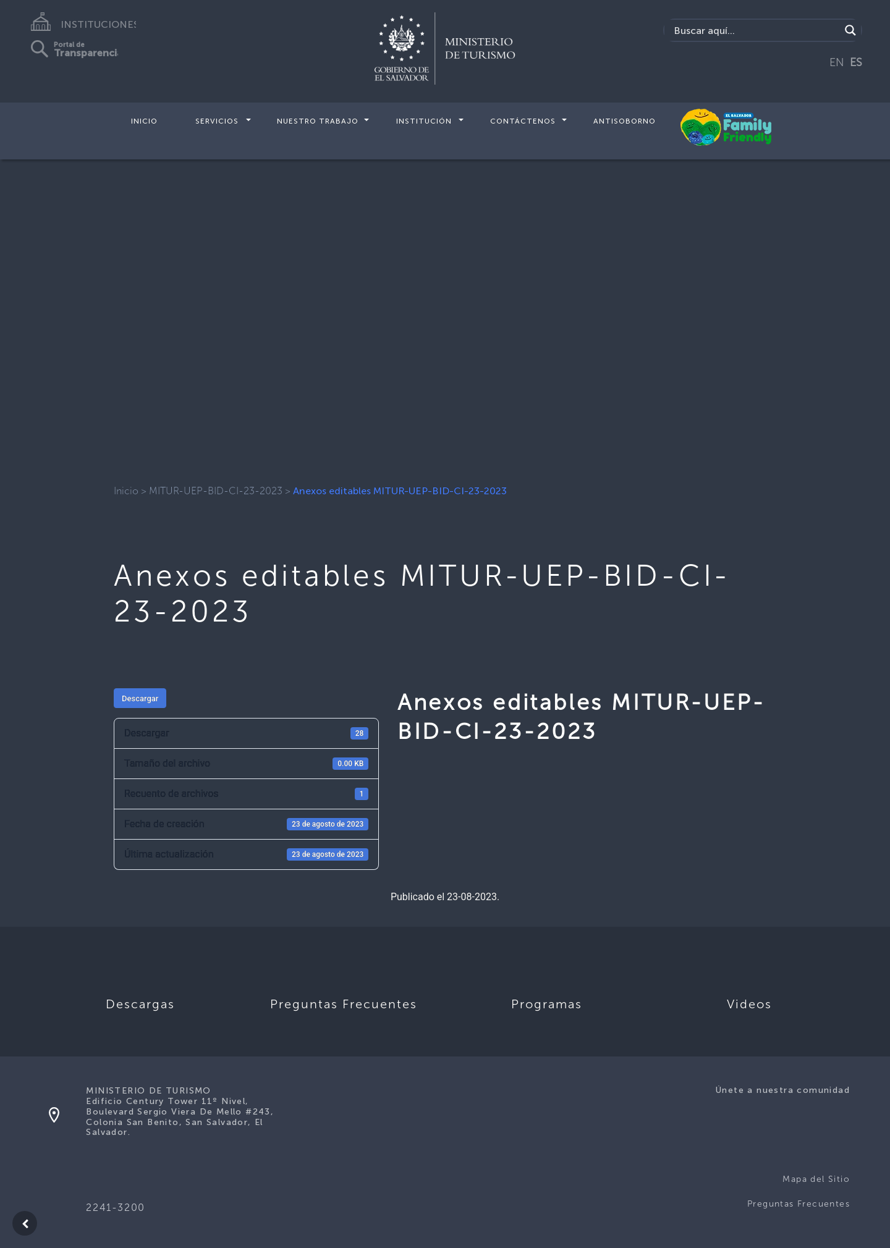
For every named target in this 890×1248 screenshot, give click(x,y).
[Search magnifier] (850, 30)
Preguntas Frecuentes (798, 1204)
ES (856, 62)
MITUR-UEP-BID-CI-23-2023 (215, 491)
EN (836, 62)
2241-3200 (115, 1207)
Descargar (140, 698)
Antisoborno (624, 121)
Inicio (144, 121)
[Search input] (755, 30)
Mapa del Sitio (816, 1179)
